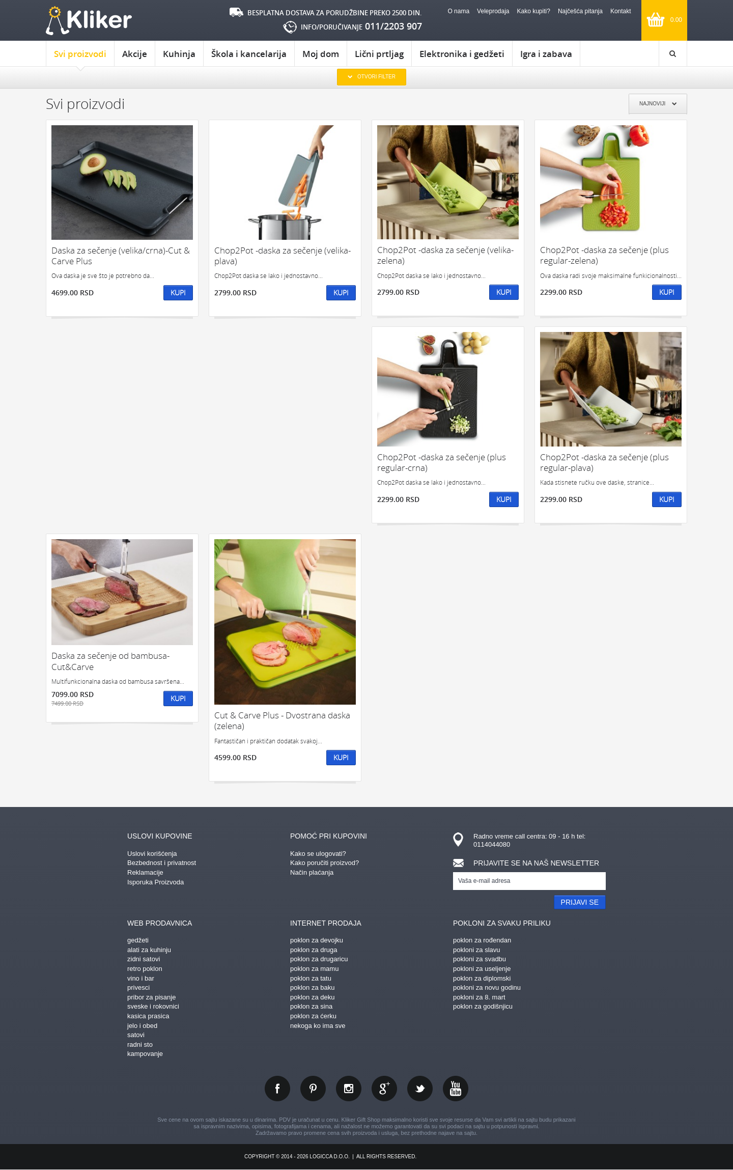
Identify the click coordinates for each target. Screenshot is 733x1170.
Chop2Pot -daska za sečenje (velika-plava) (282, 256)
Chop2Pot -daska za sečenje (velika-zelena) (445, 255)
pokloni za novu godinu (487, 987)
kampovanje (145, 1053)
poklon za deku (312, 997)
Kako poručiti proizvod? (324, 863)
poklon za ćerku (313, 1016)
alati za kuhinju (149, 950)
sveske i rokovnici (153, 1006)
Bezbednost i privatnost (161, 863)
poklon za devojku (316, 940)
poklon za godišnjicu (483, 1006)
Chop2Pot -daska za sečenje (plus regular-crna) (441, 462)
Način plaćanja (311, 872)
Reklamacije (145, 872)
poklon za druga (313, 950)
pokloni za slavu (476, 950)
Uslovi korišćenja (152, 853)
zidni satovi (143, 959)
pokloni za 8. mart (479, 997)
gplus (384, 1088)
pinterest (313, 1088)
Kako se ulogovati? (318, 853)
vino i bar (140, 978)
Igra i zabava (546, 54)
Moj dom (320, 54)
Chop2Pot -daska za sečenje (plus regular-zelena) (604, 255)
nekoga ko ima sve (317, 1025)
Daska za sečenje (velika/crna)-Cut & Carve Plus (120, 256)
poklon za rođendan (482, 940)
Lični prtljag (379, 54)
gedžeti (138, 940)
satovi (136, 1035)
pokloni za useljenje (482, 968)
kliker (89, 20)
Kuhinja (179, 54)
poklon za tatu (310, 978)
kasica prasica (148, 1016)
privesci (138, 987)
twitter (420, 1088)
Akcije (134, 54)
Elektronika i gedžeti (461, 54)
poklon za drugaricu (319, 959)
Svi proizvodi (80, 57)
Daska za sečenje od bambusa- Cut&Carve (110, 661)
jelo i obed (142, 1025)
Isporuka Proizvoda (155, 882)
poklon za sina (311, 1006)
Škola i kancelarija (249, 54)
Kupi (178, 292)
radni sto (140, 1044)
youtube (455, 1088)
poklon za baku (312, 987)
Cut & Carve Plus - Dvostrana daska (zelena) (282, 721)
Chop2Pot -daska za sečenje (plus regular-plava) (604, 462)
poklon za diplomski (482, 978)
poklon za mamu (314, 968)
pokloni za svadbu (479, 959)
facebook (277, 1088)
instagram (348, 1088)
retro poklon (144, 968)
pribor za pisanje (151, 997)
